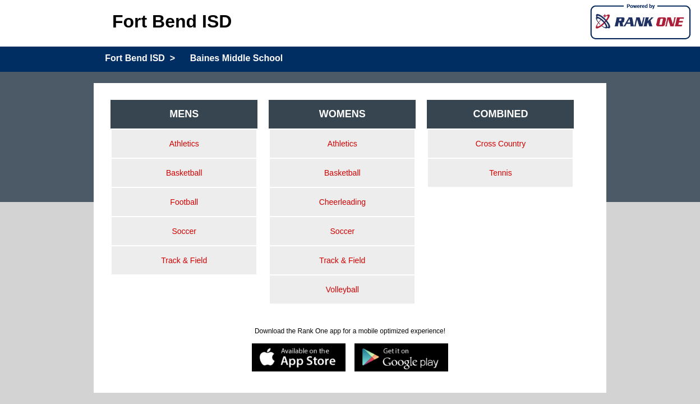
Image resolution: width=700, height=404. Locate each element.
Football (184, 202)
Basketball (184, 172)
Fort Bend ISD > (140, 58)
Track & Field (184, 260)
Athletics (184, 143)
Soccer (184, 231)
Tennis (500, 172)
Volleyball (342, 289)
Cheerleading (342, 202)
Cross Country (501, 143)
